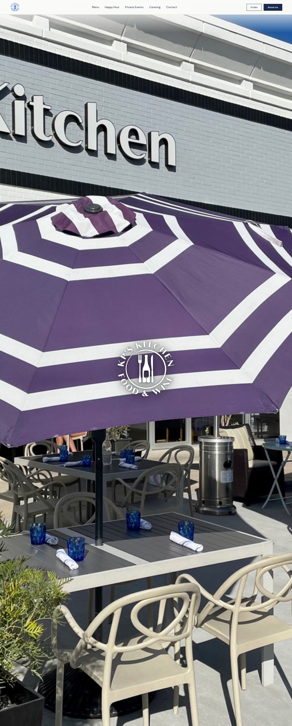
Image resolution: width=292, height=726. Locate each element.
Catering (155, 7)
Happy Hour (112, 7)
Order (254, 7)
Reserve (273, 7)
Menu (95, 7)
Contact (171, 7)
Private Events (134, 7)
